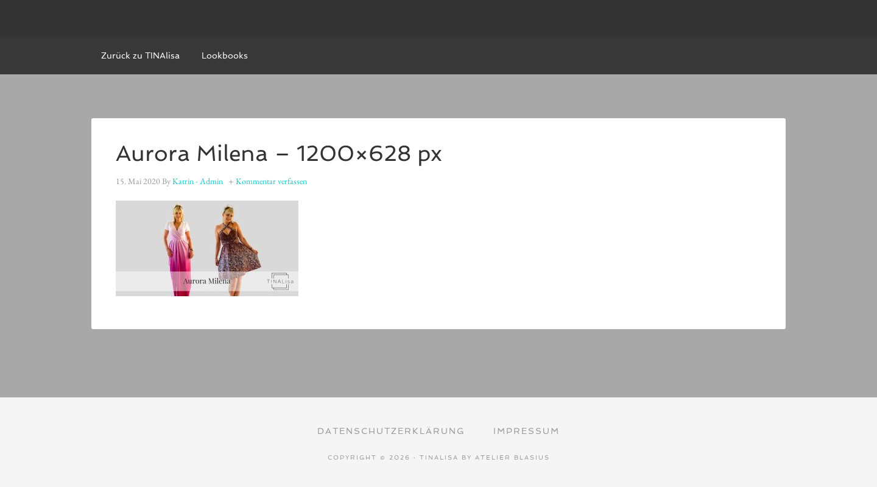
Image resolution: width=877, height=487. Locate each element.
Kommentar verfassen (271, 181)
